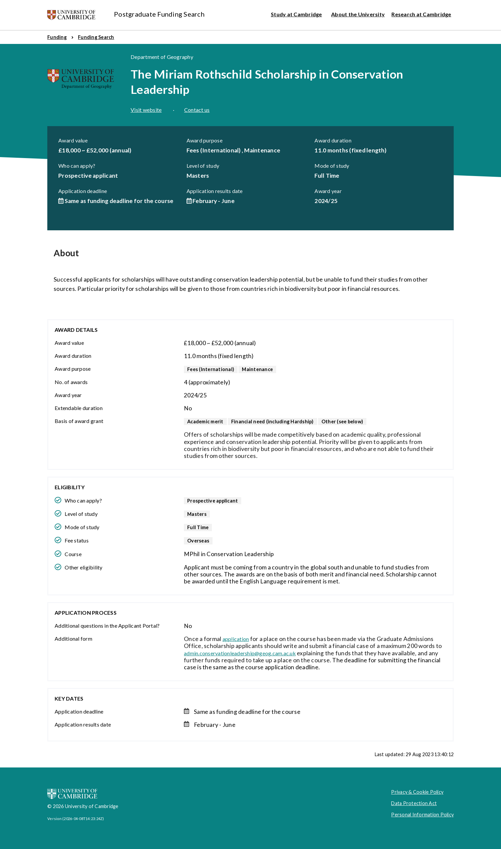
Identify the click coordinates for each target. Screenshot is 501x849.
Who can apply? (77, 165)
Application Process (86, 612)
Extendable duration (79, 408)
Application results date (215, 191)
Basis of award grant (79, 421)
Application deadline (82, 191)
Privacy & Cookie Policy (417, 792)
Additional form (73, 638)
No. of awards (71, 382)
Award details (76, 329)
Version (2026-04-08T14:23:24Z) (75, 818)
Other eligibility (83, 567)
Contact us (197, 109)
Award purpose (205, 140)
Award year (328, 191)
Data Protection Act (414, 803)
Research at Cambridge (421, 14)
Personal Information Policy (422, 814)
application (236, 639)
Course (73, 554)
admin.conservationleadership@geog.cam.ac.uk (240, 653)
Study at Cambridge (296, 14)
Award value (73, 140)
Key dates (69, 698)
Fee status (77, 540)
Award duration (332, 140)
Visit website (146, 109)
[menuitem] (57, 37)
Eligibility (70, 487)
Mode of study (331, 165)
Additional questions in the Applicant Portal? (107, 625)
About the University (358, 14)
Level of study (203, 165)
